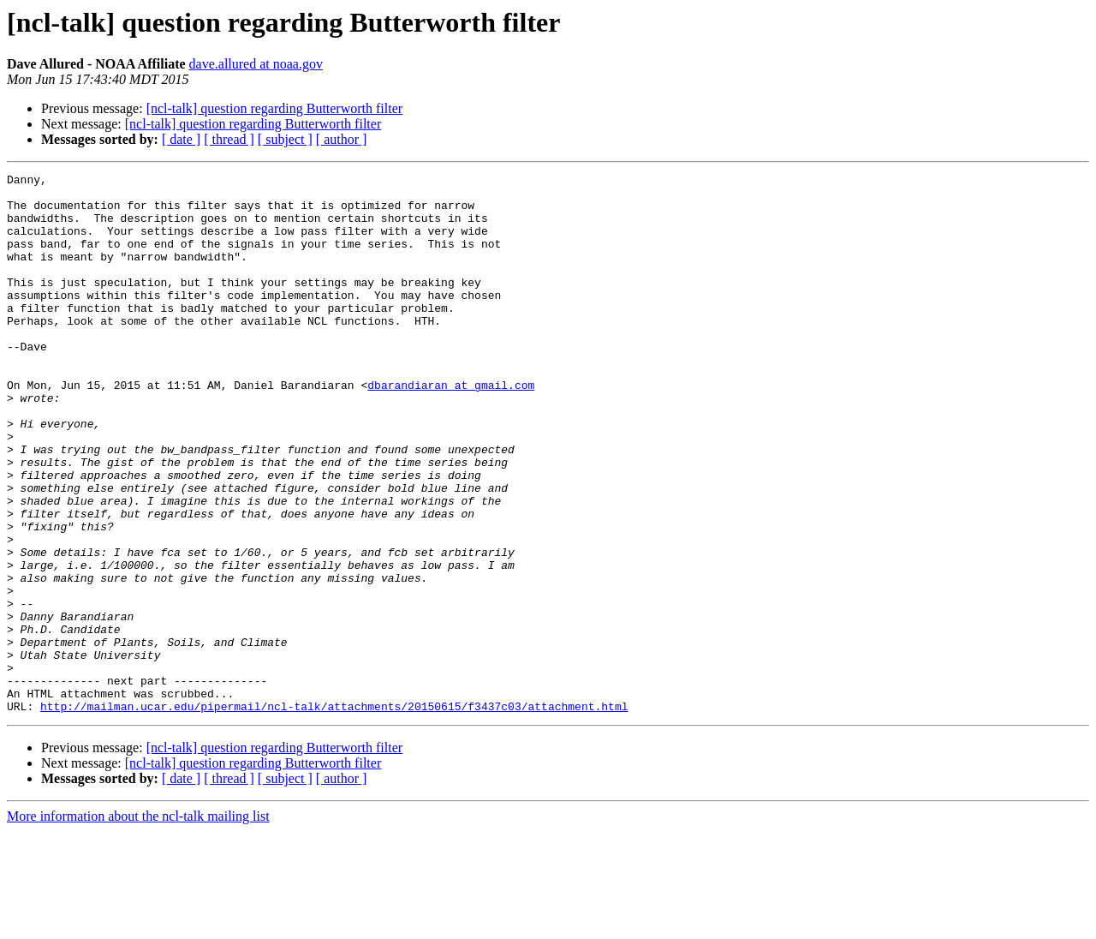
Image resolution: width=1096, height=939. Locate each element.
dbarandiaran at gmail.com (450, 428)
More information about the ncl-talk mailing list (138, 924)
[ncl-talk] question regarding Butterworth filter (274, 108)
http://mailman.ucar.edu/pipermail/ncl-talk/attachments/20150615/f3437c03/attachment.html (334, 814)
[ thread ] (229, 139)
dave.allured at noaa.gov (256, 64)
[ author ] (341, 139)
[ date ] (181, 139)
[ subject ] (285, 139)
